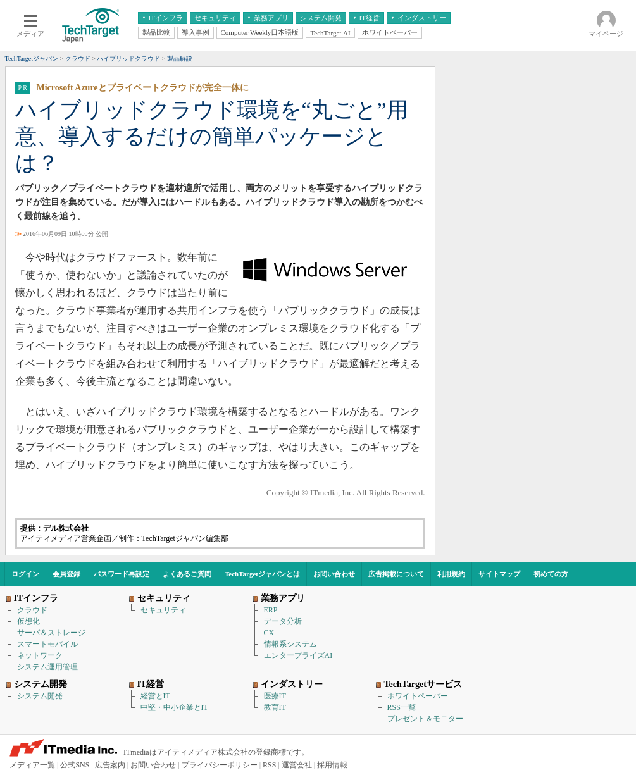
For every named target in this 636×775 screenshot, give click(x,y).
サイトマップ (499, 574)
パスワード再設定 (121, 574)
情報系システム (290, 644)
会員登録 (66, 574)
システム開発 (40, 695)
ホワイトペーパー (417, 695)
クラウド (32, 609)
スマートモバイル (47, 644)
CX (269, 632)
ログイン (25, 574)
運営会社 (297, 764)
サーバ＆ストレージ (51, 632)
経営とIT (155, 695)
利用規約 (451, 574)
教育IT (275, 707)
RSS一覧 (401, 707)
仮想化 (28, 621)
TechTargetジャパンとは (262, 574)
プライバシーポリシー (220, 764)
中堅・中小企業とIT (174, 707)
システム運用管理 (47, 666)
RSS (269, 764)
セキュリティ (163, 609)
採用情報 (332, 764)
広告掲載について (396, 574)
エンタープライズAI (298, 655)
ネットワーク (40, 655)
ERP (271, 609)
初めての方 (550, 574)
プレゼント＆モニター (425, 718)
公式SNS (74, 764)
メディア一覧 (32, 764)
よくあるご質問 (187, 574)
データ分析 (283, 621)
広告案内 (110, 764)
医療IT (275, 695)
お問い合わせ (334, 574)
